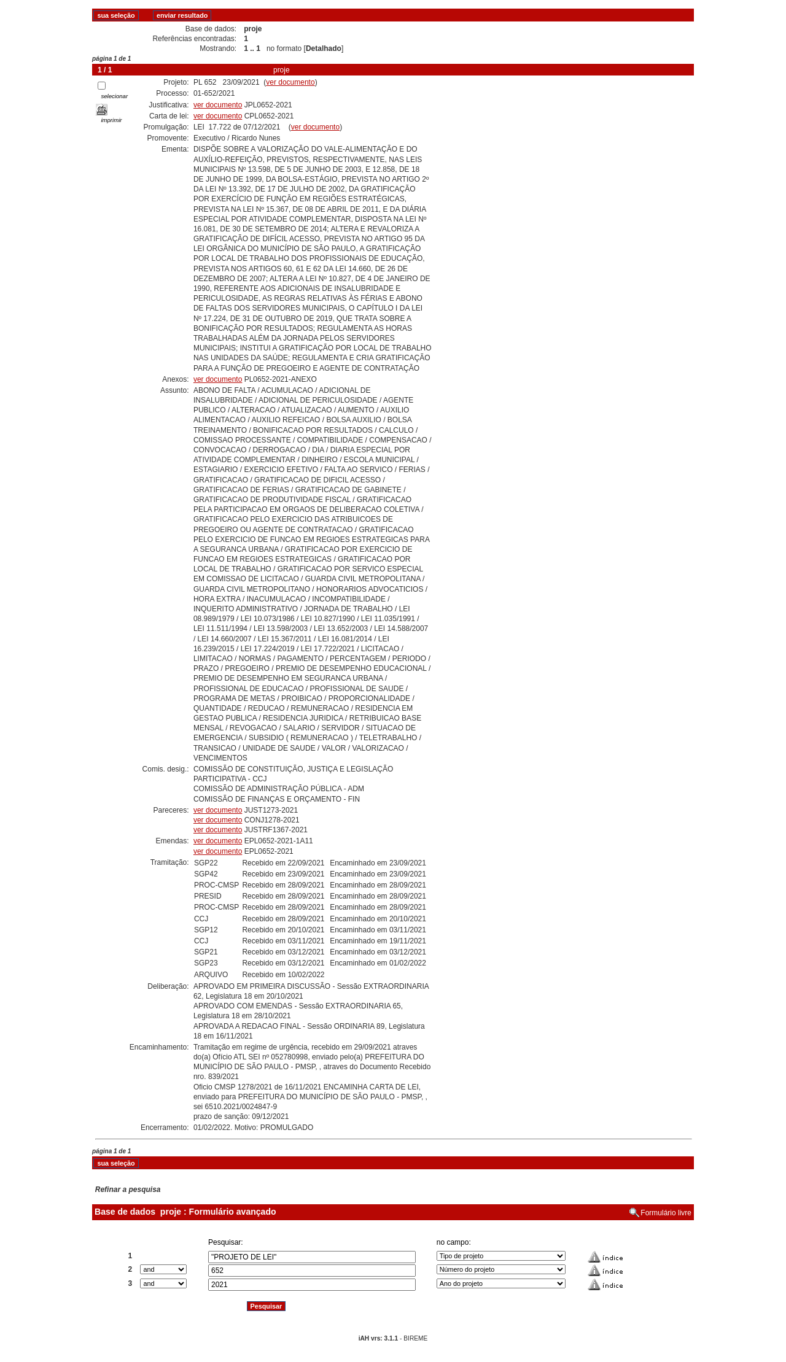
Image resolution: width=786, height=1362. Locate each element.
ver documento (290, 82)
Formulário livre (665, 1213)
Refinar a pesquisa (128, 1189)
